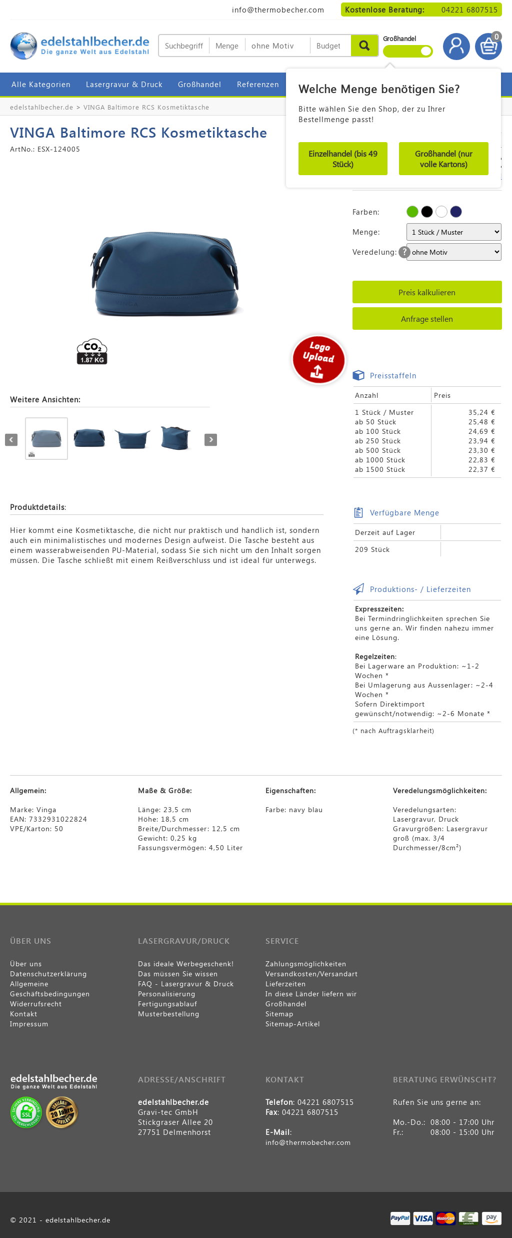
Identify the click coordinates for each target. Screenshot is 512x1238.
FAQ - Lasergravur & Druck (186, 983)
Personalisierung (167, 993)
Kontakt (24, 1013)
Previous (11, 439)
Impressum (29, 1023)
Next (210, 439)
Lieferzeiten (286, 983)
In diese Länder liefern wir (311, 993)
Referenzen (258, 84)
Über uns (26, 963)
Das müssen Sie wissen (178, 973)
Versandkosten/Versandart (312, 973)
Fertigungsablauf (167, 1003)
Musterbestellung (169, 1013)
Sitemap (280, 1013)
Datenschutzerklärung (48, 973)
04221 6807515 (470, 10)
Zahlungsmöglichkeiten (306, 963)
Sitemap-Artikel (293, 1023)
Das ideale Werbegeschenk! (186, 963)
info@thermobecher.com (278, 10)
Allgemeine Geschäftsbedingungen (50, 988)
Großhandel (200, 84)
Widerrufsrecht (36, 1003)
